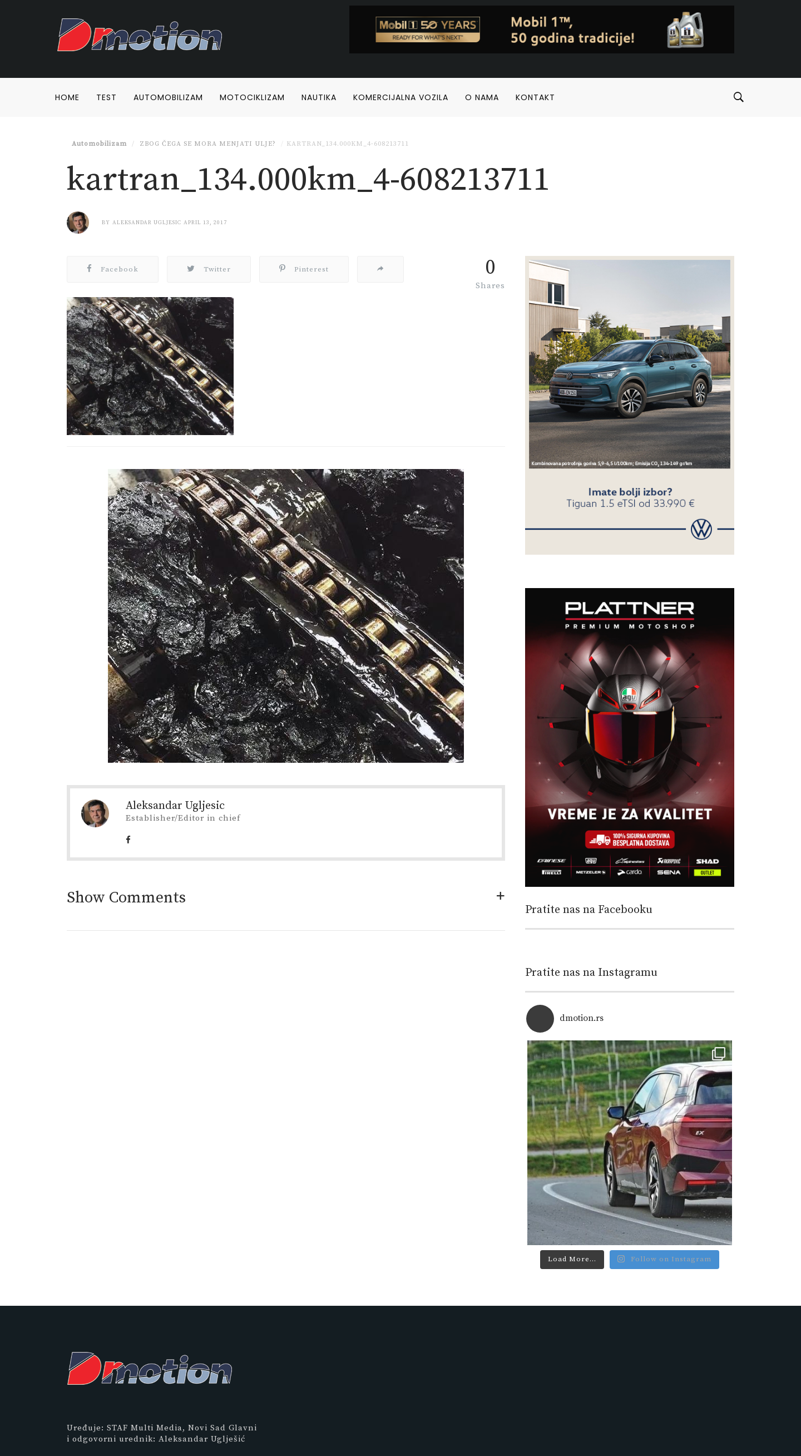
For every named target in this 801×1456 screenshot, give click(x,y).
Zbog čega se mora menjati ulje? (206, 144)
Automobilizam (168, 97)
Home (67, 97)
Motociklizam (252, 97)
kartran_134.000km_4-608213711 (347, 144)
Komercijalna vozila (400, 97)
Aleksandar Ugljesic (146, 222)
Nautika (319, 97)
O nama (482, 97)
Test (106, 97)
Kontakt (535, 97)
